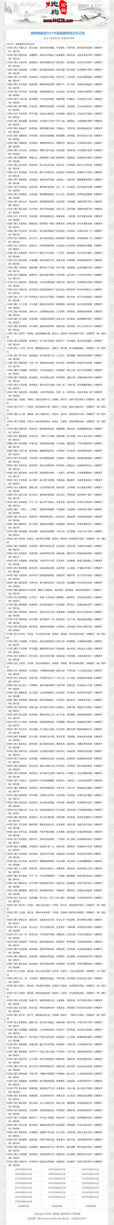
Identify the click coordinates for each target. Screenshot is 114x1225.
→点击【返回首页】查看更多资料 (57, 38)
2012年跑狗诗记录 (57, 1178)
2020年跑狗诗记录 (23, 1192)
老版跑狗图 (57, 1206)
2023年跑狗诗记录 (23, 1197)
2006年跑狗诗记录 (57, 1169)
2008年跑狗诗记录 (23, 1174)
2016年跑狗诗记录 (90, 1183)
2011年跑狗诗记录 (23, 1178)
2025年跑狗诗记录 (90, 1197)
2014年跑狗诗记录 (23, 1183)
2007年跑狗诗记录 (90, 1169)
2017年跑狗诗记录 (23, 1188)
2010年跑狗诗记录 (90, 1174)
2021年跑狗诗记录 (57, 1192)
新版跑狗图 (23, 1206)
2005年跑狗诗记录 (23, 1169)
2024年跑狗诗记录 (57, 1197)
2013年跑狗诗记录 (90, 1178)
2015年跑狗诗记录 (57, 1183)
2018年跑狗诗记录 (57, 1188)
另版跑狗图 (90, 1206)
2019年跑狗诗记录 (90, 1188)
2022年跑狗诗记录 (90, 1192)
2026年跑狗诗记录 (23, 1201)
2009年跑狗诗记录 (57, 1174)
